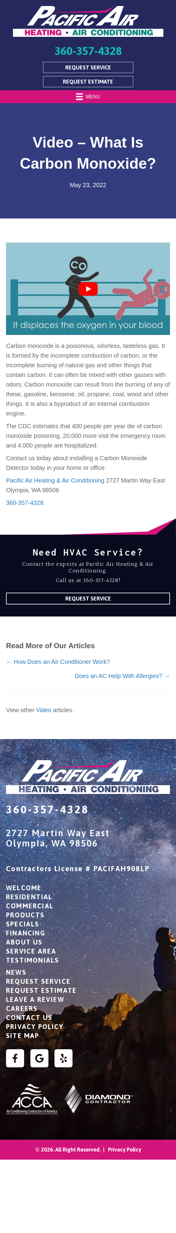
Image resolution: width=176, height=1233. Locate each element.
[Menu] (88, 96)
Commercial (30, 906)
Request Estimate (41, 990)
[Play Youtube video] (88, 289)
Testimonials (32, 960)
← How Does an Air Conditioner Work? (58, 661)
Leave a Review (35, 999)
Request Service (38, 981)
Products (25, 915)
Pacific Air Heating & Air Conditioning (55, 480)
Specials (22, 924)
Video (43, 710)
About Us (24, 942)
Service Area (31, 951)
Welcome (24, 888)
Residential (29, 897)
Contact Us (29, 1017)
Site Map (22, 1036)
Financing (25, 933)
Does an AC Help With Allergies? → (122, 676)
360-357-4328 (25, 502)
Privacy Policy (34, 1027)
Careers (22, 1008)
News (16, 972)
